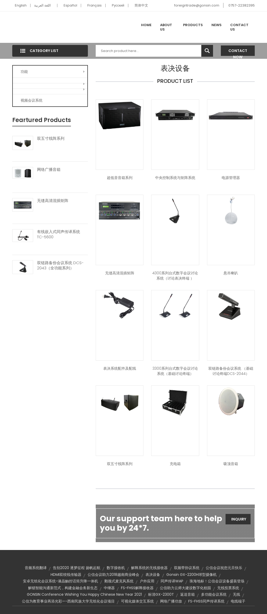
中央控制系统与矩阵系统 (175, 177)
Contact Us (239, 27)
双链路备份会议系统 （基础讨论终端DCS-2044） (230, 371)
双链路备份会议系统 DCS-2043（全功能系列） (60, 265)
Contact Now (237, 52)
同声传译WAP (172, 581)
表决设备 (152, 574)
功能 (53, 71)
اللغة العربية (42, 5)
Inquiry (238, 519)
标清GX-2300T (161, 594)
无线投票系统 (228, 587)
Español (70, 5)
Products (193, 24)
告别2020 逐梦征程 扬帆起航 (76, 567)
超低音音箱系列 (119, 177)
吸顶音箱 (230, 463)
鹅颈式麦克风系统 (119, 581)
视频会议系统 (32, 100)
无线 (236, 594)
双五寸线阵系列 (50, 138)
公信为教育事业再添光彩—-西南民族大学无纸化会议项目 (68, 601)
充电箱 (175, 463)
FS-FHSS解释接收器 (137, 587)
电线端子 (238, 601)
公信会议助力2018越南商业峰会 (113, 574)
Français (94, 5)
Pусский (118, 5)
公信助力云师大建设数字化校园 (185, 587)
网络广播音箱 (48, 169)
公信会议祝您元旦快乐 (224, 567)
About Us (166, 27)
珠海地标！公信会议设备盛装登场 (217, 581)
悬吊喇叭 (230, 273)
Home (146, 24)
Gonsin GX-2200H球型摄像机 (191, 574)
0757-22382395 (241, 5)
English (21, 5)
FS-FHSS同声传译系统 (206, 601)
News (216, 24)
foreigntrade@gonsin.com (196, 5)
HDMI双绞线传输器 (66, 574)
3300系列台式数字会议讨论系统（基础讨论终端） (175, 371)
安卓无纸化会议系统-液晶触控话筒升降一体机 (60, 581)
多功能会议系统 (214, 594)
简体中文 (141, 5)
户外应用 (147, 581)
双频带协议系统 (186, 567)
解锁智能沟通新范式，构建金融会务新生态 (63, 587)
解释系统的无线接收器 (149, 567)
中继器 (109, 587)
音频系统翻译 (36, 567)
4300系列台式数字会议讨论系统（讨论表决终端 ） (175, 275)
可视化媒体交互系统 (137, 601)
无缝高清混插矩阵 (52, 200)
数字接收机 (116, 567)
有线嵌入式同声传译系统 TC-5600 (58, 234)
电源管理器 (231, 177)
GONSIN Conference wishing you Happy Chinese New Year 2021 (84, 594)
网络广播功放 (171, 601)
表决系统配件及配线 (119, 368)
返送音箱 (187, 594)
